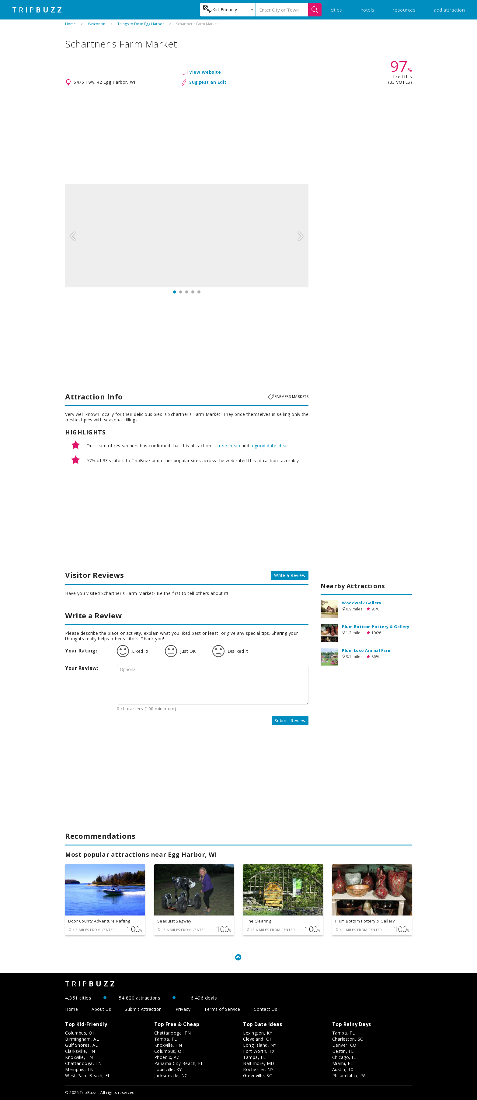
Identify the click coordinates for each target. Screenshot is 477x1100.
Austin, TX (342, 1069)
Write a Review (289, 575)
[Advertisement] (238, 135)
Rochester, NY (258, 1069)
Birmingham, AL (82, 1039)
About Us (101, 1009)
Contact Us (265, 1009)
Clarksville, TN (80, 1051)
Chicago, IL (344, 1057)
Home (70, 23)
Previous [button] (72, 235)
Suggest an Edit (208, 82)
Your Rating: (81, 651)
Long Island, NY (260, 1045)
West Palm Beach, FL (87, 1075)
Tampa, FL (165, 1039)
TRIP (38, 9)
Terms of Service (222, 1009)
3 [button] (186, 291)
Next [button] (300, 235)
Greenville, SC (257, 1075)
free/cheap (228, 445)
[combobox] (228, 9)
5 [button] (198, 291)
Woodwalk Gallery (361, 603)
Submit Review (290, 720)
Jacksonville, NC (171, 1075)
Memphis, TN (79, 1069)
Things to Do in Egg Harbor (140, 23)
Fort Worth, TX (258, 1051)
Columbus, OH (80, 1033)
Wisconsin (96, 23)
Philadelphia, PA (349, 1075)
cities (336, 10)
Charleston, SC (347, 1039)
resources (404, 10)
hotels (367, 10)
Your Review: (81, 668)
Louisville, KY (168, 1069)
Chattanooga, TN (83, 1063)
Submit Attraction (143, 1009)
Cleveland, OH (258, 1039)
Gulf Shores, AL (81, 1045)
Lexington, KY (257, 1033)
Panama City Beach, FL (179, 1063)
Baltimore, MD (258, 1063)
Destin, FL (343, 1051)
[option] (186, 235)
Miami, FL (342, 1063)
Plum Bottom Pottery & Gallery (375, 626)
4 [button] (192, 291)
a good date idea (269, 445)
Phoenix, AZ (167, 1057)
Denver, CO (344, 1045)
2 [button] (180, 291)
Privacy (183, 1009)
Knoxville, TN (79, 1057)
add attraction (449, 10)
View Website (205, 72)
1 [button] (174, 291)
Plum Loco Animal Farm (367, 650)
